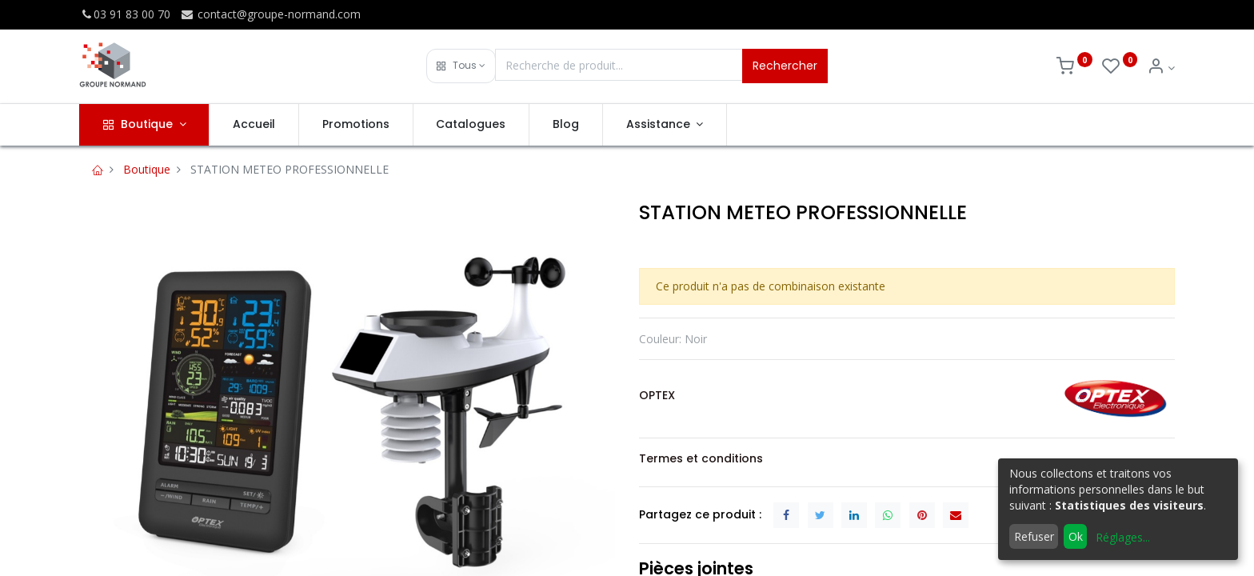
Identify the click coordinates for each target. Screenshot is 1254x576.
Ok (1075, 536)
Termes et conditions (701, 458)
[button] (461, 66)
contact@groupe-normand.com (270, 14)
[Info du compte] (1161, 67)
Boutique (146, 169)
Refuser (1034, 536)
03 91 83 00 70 (124, 14)
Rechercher (785, 66)
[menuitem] (254, 125)
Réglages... (1123, 537)
